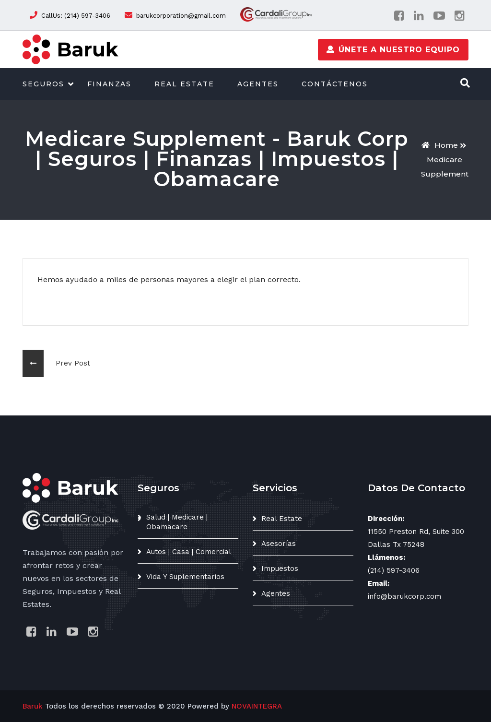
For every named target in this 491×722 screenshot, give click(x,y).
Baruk (33, 706)
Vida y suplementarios (185, 576)
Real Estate (184, 84)
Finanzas (109, 84)
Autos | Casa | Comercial (188, 551)
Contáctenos (335, 84)
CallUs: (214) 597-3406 (75, 15)
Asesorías (278, 543)
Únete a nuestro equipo (393, 49)
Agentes (258, 84)
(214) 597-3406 (394, 570)
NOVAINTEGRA (257, 706)
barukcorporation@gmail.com (181, 15)
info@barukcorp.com (404, 596)
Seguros (43, 84)
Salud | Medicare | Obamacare (177, 522)
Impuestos (279, 568)
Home (439, 145)
